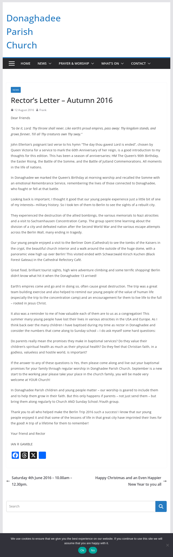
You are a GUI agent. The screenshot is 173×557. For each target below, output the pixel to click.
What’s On (110, 63)
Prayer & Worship (74, 63)
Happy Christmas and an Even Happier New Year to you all (131, 481)
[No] (167, 545)
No (93, 550)
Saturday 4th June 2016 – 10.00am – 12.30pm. (39, 481)
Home (25, 63)
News (42, 63)
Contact (138, 63)
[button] (49, 63)
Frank (42, 110)
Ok (82, 550)
